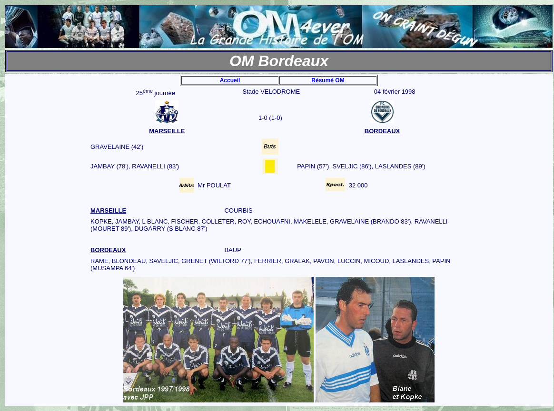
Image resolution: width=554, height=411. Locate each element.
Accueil (230, 80)
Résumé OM (327, 80)
